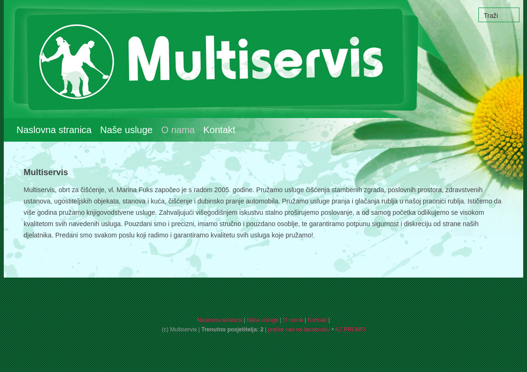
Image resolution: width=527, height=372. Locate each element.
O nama (293, 320)
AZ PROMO (350, 329)
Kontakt (220, 130)
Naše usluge (126, 130)
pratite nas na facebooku (299, 329)
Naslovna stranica (54, 130)
